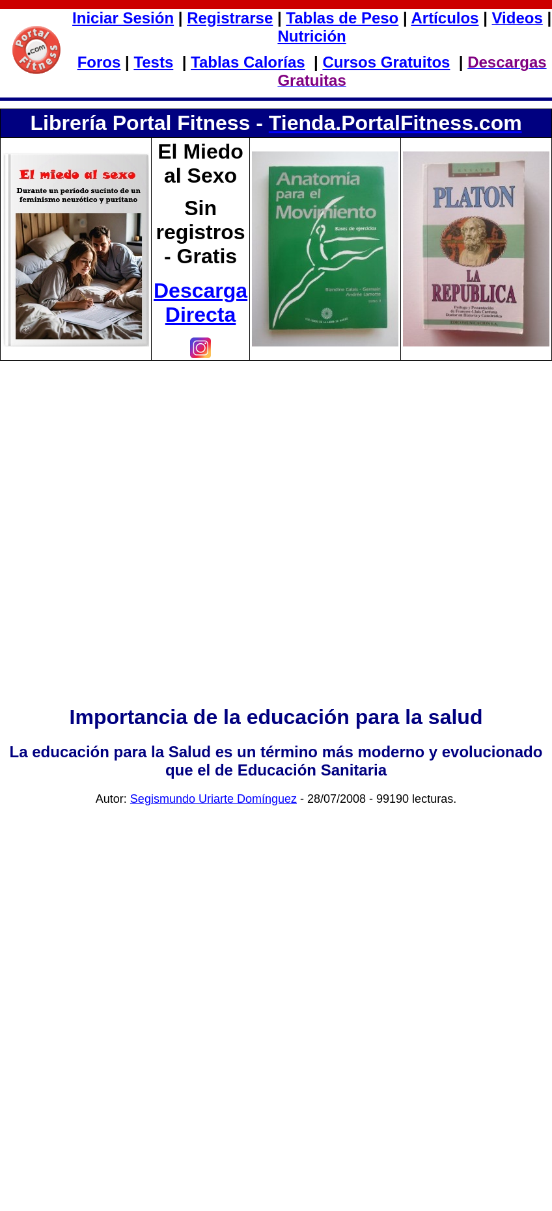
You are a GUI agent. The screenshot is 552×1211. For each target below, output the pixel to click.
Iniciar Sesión (123, 18)
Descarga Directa (200, 302)
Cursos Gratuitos (386, 62)
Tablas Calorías (248, 62)
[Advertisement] (276, 551)
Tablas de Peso (342, 18)
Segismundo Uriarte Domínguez (213, 798)
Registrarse (230, 18)
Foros (99, 62)
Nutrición (311, 36)
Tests (153, 62)
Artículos (444, 18)
